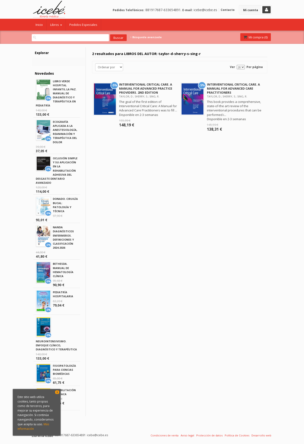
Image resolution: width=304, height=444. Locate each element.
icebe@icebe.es (205, 10)
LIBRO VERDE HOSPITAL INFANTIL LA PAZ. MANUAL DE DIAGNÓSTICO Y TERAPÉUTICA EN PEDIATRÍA (56, 93)
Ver (232, 67)
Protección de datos (209, 435)
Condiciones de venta (165, 435)
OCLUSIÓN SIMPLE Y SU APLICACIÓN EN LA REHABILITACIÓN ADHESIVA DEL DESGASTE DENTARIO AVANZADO (56, 170)
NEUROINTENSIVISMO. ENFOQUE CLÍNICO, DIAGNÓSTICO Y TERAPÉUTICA (56, 345)
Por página (254, 67)
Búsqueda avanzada (146, 37)
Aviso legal (187, 435)
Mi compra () (255, 37)
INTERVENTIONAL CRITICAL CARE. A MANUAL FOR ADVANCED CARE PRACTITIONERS (233, 88)
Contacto (228, 10)
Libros (56, 25)
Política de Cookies (237, 435)
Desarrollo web (261, 435)
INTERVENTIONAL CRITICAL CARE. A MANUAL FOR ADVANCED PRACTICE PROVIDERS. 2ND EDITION (145, 88)
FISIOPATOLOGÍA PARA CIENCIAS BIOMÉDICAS (64, 369)
